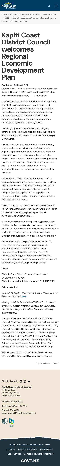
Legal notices (14, 453)
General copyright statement (39, 453)
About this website (27, 449)
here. (24, 296)
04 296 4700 (16, 401)
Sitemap (11, 449)
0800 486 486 (19, 405)
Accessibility (46, 449)
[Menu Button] (56, 5)
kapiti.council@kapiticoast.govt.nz (19, 413)
